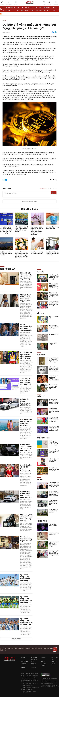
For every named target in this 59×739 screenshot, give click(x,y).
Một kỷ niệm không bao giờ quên (54, 533)
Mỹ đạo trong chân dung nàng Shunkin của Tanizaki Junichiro (54, 378)
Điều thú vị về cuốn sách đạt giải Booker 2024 (54, 460)
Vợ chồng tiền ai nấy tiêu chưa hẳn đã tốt (37, 252)
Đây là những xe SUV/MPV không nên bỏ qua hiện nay (53, 502)
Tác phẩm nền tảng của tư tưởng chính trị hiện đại (54, 451)
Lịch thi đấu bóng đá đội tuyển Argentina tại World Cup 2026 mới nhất (26, 622)
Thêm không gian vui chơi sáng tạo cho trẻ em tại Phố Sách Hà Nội (53, 294)
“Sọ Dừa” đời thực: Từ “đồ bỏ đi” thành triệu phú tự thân (52, 253)
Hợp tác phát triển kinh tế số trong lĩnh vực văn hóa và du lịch (53, 303)
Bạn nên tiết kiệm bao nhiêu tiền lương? (52, 227)
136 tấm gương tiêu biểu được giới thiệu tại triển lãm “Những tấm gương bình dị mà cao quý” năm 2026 (54, 554)
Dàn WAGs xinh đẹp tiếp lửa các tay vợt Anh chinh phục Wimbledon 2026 (26, 424)
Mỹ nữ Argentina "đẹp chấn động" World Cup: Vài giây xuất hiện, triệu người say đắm (26, 330)
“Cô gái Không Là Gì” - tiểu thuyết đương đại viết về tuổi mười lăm (53, 360)
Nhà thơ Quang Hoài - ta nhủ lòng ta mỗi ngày (53, 327)
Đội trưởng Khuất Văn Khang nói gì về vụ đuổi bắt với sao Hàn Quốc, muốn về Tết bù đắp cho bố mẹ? (53, 421)
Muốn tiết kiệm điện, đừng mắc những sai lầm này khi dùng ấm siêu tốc (26, 277)
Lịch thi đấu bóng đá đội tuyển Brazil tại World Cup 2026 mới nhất (26, 600)
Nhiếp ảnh (42, 521)
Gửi (53, 193)
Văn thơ (40, 313)
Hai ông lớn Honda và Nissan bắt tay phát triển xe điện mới (25, 403)
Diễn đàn (33, 667)
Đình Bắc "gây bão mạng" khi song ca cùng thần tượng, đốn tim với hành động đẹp (54, 429)
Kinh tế (4, 20)
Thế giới (41, 355)
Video (40, 479)
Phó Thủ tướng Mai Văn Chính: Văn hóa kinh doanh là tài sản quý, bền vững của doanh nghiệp (6, 230)
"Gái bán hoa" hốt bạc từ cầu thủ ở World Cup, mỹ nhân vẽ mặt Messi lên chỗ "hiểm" (25, 300)
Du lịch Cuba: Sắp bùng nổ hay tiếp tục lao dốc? (6, 253)
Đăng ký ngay (55, 649)
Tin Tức (40, 272)
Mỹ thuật (23, 663)
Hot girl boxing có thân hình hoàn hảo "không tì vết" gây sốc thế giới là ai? (26, 470)
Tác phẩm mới (43, 438)
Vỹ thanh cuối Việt (53, 334)
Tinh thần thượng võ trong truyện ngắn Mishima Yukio (53, 386)
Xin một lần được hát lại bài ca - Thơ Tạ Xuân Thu (54, 469)
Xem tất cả (42, 188)
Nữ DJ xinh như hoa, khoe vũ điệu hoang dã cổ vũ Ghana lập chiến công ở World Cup (26, 357)
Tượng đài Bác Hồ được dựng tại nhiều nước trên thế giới (53, 544)
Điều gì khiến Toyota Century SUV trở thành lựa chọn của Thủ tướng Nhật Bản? (26, 449)
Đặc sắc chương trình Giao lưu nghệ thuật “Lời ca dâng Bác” (54, 410)
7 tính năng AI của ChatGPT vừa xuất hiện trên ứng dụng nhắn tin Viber (25, 382)
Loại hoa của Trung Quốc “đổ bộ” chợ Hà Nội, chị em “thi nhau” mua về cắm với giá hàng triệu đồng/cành (37, 230)
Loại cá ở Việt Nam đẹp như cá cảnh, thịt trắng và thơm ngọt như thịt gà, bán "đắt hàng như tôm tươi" (21, 255)
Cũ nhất (54, 188)
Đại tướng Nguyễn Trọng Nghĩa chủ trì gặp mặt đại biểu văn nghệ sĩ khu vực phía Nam (54, 277)
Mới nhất (49, 188)
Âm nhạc (33, 663)
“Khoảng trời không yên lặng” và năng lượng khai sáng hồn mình (54, 443)
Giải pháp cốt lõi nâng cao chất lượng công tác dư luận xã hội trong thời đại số (53, 286)
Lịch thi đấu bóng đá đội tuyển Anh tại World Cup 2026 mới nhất (26, 578)
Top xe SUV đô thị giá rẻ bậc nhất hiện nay (53, 511)
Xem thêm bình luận (30, 201)
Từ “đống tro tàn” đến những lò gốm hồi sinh (26, 539)
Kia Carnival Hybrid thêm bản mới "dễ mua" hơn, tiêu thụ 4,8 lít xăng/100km (25, 496)
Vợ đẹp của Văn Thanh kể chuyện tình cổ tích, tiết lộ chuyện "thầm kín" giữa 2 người (53, 402)
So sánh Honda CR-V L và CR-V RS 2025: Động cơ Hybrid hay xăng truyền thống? (54, 494)
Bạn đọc (23, 667)
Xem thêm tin (16, 639)
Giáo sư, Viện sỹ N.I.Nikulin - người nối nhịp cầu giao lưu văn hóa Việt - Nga (53, 369)
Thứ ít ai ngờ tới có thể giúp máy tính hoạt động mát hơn (26, 518)
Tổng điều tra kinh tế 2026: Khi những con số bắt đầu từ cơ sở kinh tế (21, 229)
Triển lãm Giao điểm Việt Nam (53, 524)
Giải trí (41, 396)
